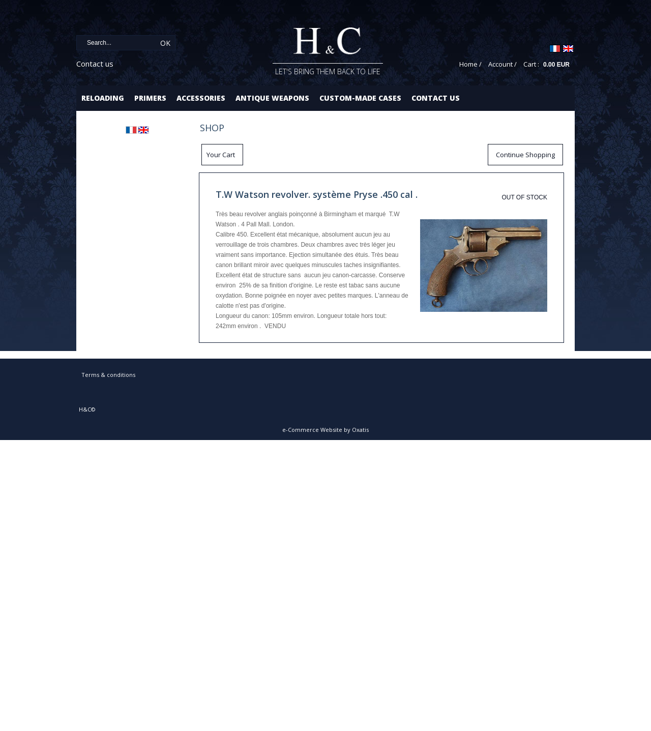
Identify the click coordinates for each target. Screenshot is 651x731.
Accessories (200, 98)
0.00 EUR (556, 64)
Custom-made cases (360, 98)
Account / (502, 64)
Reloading (102, 98)
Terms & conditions (108, 374)
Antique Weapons (272, 98)
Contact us (94, 64)
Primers (150, 98)
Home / (470, 64)
